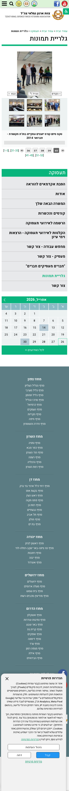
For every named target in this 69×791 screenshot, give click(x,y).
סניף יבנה (34, 558)
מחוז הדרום (34, 608)
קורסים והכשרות (51, 213)
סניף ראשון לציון (34, 543)
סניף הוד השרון (34, 452)
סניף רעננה (34, 457)
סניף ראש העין (34, 496)
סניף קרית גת (34, 629)
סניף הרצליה (34, 462)
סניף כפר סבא (34, 448)
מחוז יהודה (35, 537)
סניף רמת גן (34, 505)
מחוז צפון (34, 379)
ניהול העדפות (33, 747)
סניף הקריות (34, 414)
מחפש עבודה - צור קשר (46, 246)
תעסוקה (34, 31)
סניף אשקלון (34, 615)
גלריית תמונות (48, 38)
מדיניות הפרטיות (29, 739)
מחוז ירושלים (34, 575)
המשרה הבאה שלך (50, 203)
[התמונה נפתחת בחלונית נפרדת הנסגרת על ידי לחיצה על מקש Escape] (34, 74)
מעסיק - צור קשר (51, 256)
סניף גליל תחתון (34, 395)
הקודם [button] (56, 93)
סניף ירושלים (34, 582)
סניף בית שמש (34, 591)
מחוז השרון (34, 436)
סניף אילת (34, 653)
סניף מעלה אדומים (34, 586)
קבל (47, 755)
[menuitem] (34, 184)
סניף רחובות (34, 553)
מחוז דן (34, 479)
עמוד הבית (61, 31)
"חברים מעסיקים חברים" (45, 266)
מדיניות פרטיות (33, 761)
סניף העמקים (34, 409)
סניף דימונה (34, 639)
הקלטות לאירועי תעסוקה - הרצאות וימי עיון (37, 235)
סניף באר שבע (34, 625)
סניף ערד (34, 644)
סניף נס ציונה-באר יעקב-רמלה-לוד (34, 548)
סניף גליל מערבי (35, 390)
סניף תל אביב (34, 515)
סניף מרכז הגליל (34, 400)
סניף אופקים (34, 634)
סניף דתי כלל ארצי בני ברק (35, 486)
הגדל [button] (34, 93)
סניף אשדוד (35, 562)
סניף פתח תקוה (34, 500)
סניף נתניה (34, 443)
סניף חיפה (34, 419)
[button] (11, 3)
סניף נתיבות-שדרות (34, 620)
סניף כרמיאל (34, 405)
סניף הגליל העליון (34, 386)
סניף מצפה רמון (34, 648)
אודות (60, 194)
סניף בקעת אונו (34, 491)
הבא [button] (12, 93)
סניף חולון (34, 519)
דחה (19, 755)
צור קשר (58, 285)
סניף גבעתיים (34, 510)
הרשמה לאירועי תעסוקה (45, 223)
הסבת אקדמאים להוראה (45, 184)
